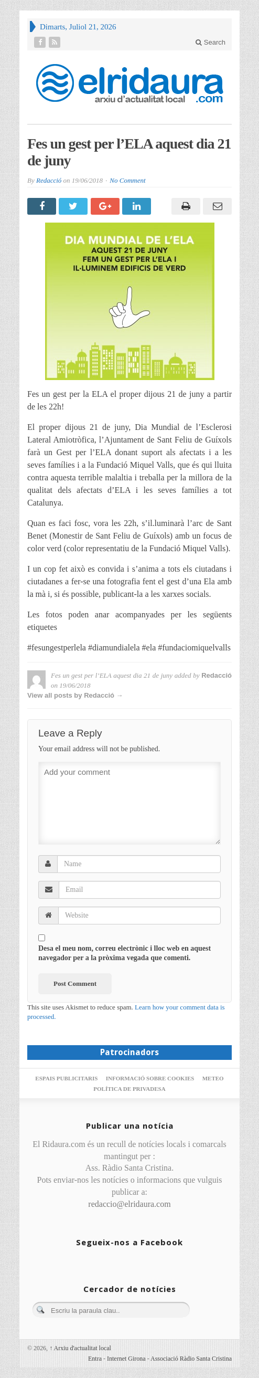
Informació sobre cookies (150, 1078)
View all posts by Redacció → (75, 695)
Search (210, 42)
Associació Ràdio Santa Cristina (191, 1358)
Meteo (213, 1078)
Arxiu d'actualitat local (80, 1348)
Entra (95, 1358)
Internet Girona (126, 1358)
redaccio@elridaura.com (129, 1204)
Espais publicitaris (66, 1078)
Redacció (48, 180)
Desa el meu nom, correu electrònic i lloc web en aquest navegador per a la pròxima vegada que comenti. (124, 953)
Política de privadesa (129, 1089)
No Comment (127, 180)
